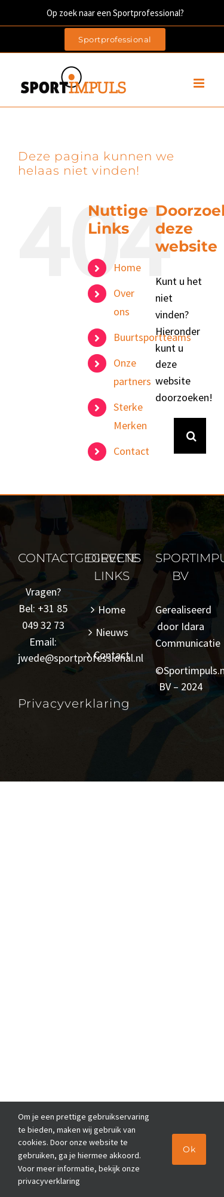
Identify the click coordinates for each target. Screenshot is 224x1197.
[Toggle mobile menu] (200, 83)
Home (127, 267)
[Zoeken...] (164, 436)
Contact (131, 451)
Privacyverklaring (74, 703)
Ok (189, 1149)
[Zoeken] (192, 436)
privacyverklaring (49, 1181)
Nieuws (112, 632)
